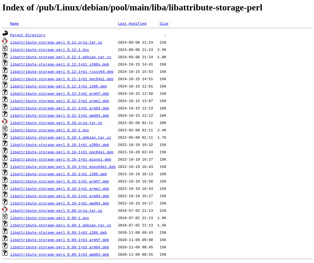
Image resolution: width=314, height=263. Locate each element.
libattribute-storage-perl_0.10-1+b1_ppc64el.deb (62, 151)
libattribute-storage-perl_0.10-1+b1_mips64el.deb (63, 166)
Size (164, 23)
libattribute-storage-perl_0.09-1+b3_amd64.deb (59, 254)
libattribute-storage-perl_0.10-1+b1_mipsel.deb (60, 159)
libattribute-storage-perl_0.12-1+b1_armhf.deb (59, 93)
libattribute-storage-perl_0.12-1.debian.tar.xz (60, 56)
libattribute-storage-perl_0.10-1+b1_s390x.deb (59, 144)
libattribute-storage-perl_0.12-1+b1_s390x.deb (59, 64)
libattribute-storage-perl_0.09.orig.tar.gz (56, 210)
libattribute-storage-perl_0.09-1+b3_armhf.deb (59, 239)
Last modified (132, 23)
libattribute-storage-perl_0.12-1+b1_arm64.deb (59, 108)
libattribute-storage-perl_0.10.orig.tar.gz (56, 122)
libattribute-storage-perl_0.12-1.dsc (49, 49)
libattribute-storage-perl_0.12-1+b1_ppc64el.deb (62, 78)
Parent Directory (27, 34)
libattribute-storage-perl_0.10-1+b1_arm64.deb (59, 195)
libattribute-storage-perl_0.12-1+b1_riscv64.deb (62, 71)
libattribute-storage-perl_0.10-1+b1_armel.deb (59, 188)
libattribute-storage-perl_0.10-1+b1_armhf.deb (59, 181)
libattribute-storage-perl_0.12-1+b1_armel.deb (59, 100)
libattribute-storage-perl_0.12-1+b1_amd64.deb (59, 115)
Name (14, 23)
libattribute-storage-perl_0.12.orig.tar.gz (56, 42)
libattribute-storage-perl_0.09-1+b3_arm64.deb (59, 246)
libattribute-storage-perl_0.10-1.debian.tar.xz (60, 137)
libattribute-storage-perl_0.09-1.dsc (49, 217)
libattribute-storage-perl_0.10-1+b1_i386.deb (58, 173)
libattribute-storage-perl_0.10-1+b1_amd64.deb (59, 203)
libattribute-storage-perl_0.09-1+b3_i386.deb (58, 232)
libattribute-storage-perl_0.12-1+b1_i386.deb (58, 86)
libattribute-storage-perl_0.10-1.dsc (49, 129)
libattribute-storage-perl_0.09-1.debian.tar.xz (60, 225)
